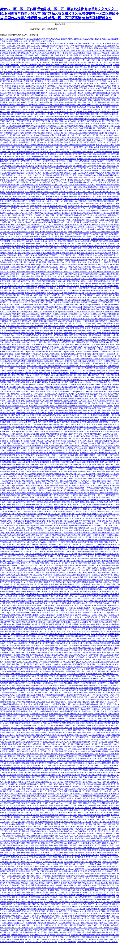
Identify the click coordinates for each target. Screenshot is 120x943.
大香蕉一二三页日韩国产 (54, 72)
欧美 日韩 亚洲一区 (69, 253)
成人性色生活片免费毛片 (98, 156)
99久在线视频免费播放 (50, 474)
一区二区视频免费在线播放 (97, 344)
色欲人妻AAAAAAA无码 (105, 145)
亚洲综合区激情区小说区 (29, 236)
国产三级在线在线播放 (90, 876)
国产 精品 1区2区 (74, 208)
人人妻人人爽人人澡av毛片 (22, 213)
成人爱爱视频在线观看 (111, 312)
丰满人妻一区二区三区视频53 (107, 107)
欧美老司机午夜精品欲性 (20, 53)
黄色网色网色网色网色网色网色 (11, 921)
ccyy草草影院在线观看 (15, 457)
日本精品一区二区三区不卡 (62, 163)
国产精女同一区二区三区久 (36, 697)
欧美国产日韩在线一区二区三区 (11, 253)
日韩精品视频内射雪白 (60, 819)
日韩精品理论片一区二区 (39, 744)
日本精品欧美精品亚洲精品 (54, 518)
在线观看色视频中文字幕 (85, 645)
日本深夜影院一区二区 (34, 128)
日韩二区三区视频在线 (81, 443)
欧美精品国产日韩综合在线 (33, 523)
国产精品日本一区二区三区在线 (87, 660)
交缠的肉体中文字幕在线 (32, 495)
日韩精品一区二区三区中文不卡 (45, 276)
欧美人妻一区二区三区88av (67, 789)
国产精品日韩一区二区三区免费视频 (19, 295)
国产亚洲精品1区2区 (7, 711)
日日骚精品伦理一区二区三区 (83, 272)
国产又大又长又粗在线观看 (14, 521)
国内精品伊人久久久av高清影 (18, 511)
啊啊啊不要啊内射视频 (55, 488)
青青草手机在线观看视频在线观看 (64, 871)
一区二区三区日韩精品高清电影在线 (84, 187)
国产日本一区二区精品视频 (109, 911)
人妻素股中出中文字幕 (88, 629)
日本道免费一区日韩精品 (23, 827)
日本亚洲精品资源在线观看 (51, 876)
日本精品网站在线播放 (53, 76)
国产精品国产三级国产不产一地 (76, 598)
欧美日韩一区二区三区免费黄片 (89, 537)
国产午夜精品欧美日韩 (29, 194)
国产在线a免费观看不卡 (60, 711)
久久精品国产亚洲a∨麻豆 (35, 199)
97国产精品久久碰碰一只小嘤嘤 (58, 779)
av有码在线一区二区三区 (100, 631)
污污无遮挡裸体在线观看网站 (105, 44)
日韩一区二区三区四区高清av (95, 293)
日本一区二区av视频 (91, 147)
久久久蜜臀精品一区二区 (29, 185)
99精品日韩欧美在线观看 (9, 109)
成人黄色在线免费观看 (94, 516)
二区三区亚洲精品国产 (17, 601)
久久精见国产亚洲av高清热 (94, 469)
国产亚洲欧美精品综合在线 (27, 272)
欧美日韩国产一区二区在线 (29, 869)
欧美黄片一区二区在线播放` (50, 603)
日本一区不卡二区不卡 (64, 65)
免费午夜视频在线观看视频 (16, 330)
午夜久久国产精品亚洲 (43, 140)
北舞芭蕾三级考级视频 (44, 556)
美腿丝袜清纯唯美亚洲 (103, 218)
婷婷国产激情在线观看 (17, 768)
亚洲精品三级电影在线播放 (17, 681)
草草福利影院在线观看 (103, 866)
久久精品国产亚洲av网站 (51, 138)
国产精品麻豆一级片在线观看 (95, 810)
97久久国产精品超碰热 (82, 885)
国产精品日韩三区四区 (78, 711)
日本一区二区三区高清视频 (40, 624)
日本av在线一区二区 (85, 497)
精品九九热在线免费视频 (49, 573)
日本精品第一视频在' (92, 523)
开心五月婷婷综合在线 (25, 140)
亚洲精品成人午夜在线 (58, 206)
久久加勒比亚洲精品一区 (44, 852)
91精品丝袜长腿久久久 (58, 81)
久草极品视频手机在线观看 (46, 756)
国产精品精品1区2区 (85, 902)
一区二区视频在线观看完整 (58, 921)
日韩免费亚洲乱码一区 (91, 620)
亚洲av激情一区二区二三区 (103, 801)
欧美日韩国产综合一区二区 (76, 48)
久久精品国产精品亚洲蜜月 (38, 681)
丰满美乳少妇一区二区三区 (105, 192)
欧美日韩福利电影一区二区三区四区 (100, 121)
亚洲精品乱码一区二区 (86, 218)
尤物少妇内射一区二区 (60, 290)
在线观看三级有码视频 (41, 563)
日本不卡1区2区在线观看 (40, 84)
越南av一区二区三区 (30, 918)
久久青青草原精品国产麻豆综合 (14, 128)
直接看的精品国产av (49, 808)
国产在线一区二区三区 (94, 243)
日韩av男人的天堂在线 (54, 570)
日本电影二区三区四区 (102, 723)
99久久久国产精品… (87, 286)
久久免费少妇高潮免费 (49, 192)
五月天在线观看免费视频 (83, 756)
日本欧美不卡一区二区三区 (75, 389)
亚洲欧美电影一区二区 (65, 899)
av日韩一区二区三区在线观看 (62, 925)
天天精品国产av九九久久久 (14, 175)
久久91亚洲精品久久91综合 (88, 584)
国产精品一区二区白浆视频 (74, 147)
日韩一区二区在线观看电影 (102, 171)
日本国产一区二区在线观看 (22, 283)
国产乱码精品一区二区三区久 (95, 81)
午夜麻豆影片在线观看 (79, 384)
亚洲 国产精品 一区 (95, 67)
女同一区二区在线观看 (70, 55)
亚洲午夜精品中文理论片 (105, 424)
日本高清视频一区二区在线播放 (82, 248)
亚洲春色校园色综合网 (81, 189)
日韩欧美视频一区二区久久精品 (12, 422)
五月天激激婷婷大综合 (107, 787)
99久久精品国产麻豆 (56, 175)
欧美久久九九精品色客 (72, 535)
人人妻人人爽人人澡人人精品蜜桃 (31, 88)
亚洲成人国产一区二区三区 (97, 829)
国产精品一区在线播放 (89, 587)
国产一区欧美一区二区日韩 (64, 171)
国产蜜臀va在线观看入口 (49, 86)
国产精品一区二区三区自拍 (97, 617)
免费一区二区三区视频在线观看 (36, 921)
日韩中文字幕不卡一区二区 (40, 81)
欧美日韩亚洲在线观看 (29, 443)
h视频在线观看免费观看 (73, 429)
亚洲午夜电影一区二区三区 (99, 655)
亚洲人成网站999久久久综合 (59, 156)
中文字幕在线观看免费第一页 (20, 613)
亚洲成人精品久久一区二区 (69, 474)
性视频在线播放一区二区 (15, 518)
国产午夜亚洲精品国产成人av (52, 307)
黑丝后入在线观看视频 (42, 189)
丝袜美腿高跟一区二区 (50, 133)
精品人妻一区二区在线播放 (83, 923)
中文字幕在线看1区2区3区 (102, 681)
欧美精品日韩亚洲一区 (27, 537)
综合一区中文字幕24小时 (104, 436)
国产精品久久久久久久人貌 (100, 500)
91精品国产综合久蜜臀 (109, 225)
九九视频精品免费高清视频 (27, 643)
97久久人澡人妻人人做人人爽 (68, 316)
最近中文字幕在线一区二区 (103, 210)
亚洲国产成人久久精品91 (54, 429)
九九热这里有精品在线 (37, 436)
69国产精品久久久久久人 (20, 415)
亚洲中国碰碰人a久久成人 (68, 309)
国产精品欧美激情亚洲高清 (93, 725)
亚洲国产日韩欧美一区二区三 (13, 737)
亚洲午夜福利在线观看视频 (65, 410)
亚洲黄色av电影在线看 (33, 307)
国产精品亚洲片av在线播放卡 (102, 648)
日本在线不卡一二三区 (31, 469)
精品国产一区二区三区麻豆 (100, 380)
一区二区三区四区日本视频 (92, 429)
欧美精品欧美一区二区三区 (24, 370)
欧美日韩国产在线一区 (41, 909)
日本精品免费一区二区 (17, 199)
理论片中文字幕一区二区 (66, 114)
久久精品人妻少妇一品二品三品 (73, 467)
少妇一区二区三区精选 (34, 902)
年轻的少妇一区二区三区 (48, 236)
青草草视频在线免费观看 (11, 149)
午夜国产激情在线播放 (20, 258)
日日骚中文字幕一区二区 (89, 622)
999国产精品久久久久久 (41, 685)
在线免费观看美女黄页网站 (95, 932)
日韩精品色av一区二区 (96, 526)
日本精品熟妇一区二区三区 (26, 46)
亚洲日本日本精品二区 (107, 812)
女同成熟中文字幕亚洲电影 (67, 878)
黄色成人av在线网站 (53, 855)
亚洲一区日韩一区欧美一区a (14, 528)
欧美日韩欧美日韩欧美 (21, 587)
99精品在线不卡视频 (47, 109)
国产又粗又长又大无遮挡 (56, 182)
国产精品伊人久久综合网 (106, 502)
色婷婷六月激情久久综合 (41, 105)
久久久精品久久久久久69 (107, 340)
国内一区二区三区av (89, 446)
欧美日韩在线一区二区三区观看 (27, 392)
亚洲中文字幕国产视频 (49, 836)
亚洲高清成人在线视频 (41, 283)
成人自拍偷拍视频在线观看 (17, 467)
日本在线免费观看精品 (24, 638)
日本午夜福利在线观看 (20, 464)
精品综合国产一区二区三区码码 (19, 716)
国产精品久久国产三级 (49, 723)
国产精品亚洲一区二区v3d (26, 448)
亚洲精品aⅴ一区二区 (89, 615)
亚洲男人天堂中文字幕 (15, 260)
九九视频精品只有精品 (46, 194)
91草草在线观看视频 (106, 850)
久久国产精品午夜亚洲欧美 (49, 196)
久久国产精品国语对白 (96, 307)
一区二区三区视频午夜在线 (102, 483)
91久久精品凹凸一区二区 (83, 413)
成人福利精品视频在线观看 (92, 175)
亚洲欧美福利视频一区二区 (60, 935)
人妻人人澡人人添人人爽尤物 (87, 262)
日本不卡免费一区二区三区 (17, 596)
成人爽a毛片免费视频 (74, 182)
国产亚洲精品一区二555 (24, 925)
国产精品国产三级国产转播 (92, 312)
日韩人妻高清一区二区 (19, 406)
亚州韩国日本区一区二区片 (77, 735)
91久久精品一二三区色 (86, 401)
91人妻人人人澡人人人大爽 (36, 208)
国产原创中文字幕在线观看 (59, 681)
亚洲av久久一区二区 (34, 312)
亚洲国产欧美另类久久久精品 (16, 678)
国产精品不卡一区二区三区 (12, 95)
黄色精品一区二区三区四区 (102, 822)
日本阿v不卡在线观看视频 (104, 645)
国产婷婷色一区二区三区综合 (49, 342)
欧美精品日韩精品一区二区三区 (19, 84)
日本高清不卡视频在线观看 (79, 803)
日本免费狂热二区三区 (24, 290)
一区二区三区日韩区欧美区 (70, 250)
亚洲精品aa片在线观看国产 (10, 420)
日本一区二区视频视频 (34, 326)
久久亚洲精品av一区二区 (56, 267)
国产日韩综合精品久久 (82, 483)
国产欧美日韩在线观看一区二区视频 (29, 147)
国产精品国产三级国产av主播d (82, 627)
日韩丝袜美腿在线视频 (88, 246)
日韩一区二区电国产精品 (29, 55)
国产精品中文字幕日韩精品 (10, 269)
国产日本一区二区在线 (50, 497)
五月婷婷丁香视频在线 (74, 667)
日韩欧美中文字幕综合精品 (43, 500)
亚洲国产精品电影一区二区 (65, 848)
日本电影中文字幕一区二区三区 (96, 921)
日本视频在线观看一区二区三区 (11, 76)
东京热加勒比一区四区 (102, 403)
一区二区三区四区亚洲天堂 (75, 518)
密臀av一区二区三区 (59, 455)
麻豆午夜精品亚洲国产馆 (68, 662)
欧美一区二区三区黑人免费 (83, 288)
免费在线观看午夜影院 (52, 128)
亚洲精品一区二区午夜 (24, 234)
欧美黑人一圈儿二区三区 (104, 650)
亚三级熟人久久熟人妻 (50, 375)
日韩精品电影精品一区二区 (60, 655)
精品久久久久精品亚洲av (76, 243)
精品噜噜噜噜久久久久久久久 (23, 704)
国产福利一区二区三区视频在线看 (98, 610)
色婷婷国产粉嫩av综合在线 (15, 79)
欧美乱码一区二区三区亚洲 (73, 580)
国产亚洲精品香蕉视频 (8, 314)
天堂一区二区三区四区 (15, 375)
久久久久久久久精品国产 (42, 234)
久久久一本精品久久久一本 (12, 476)
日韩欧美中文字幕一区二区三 (34, 72)
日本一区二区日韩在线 (95, 359)
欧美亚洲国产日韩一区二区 (86, 114)
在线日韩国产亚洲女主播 (56, 366)
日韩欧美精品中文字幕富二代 (72, 676)
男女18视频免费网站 (68, 431)
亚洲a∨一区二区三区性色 (94, 467)
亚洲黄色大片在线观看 (90, 95)
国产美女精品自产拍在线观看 (82, 152)
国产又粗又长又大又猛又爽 (65, 660)
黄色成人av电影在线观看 (9, 44)
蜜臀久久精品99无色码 (44, 401)
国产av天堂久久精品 (105, 434)
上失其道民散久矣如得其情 (65, 895)
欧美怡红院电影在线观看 (61, 173)
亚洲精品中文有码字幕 (98, 394)
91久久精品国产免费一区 (89, 495)
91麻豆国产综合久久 (33, 138)
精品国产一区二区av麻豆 (108, 669)
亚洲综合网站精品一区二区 (29, 789)
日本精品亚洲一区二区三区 (17, 107)
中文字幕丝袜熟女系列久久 (66, 700)
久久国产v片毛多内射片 (15, 262)
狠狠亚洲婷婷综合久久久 (63, 439)
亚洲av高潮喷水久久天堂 (40, 801)
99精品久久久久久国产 (27, 690)
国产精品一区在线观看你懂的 (108, 587)
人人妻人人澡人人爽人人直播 (40, 163)
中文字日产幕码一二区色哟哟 (17, 305)
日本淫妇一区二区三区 (86, 227)
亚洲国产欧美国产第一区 (30, 514)
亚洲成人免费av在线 (91, 669)
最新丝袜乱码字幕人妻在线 (45, 885)
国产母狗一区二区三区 (88, 453)
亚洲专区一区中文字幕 (73, 175)
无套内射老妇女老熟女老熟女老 (101, 439)
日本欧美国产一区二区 (109, 709)
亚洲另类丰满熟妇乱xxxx (109, 420)
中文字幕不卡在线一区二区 (61, 384)
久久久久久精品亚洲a (82, 462)
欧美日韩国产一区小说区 (68, 269)
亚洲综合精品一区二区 (109, 620)
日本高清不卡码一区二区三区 (65, 392)
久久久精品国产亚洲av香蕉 (38, 817)
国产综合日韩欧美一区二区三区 (48, 812)
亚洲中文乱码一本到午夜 (51, 784)
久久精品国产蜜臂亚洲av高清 (62, 105)
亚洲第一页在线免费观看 (57, 608)
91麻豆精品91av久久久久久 (79, 481)
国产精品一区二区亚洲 (8, 479)
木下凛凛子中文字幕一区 (44, 824)
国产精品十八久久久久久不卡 (87, 895)
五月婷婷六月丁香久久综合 (55, 88)
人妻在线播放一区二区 (34, 516)
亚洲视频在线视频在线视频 (89, 309)
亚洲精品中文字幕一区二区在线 (24, 337)
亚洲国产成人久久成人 (60, 509)
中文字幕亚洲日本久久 (14, 102)
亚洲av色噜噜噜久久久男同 (64, 394)
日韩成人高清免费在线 (30, 196)
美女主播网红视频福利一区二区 (53, 721)
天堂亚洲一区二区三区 (14, 225)
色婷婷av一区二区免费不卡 (85, 236)
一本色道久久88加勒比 (60, 664)
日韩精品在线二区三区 (77, 716)
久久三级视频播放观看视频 (48, 671)
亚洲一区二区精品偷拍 (81, 109)
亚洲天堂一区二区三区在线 (48, 210)
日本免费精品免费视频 (63, 443)
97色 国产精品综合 (54, 95)
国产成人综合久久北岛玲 (80, 382)
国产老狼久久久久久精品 (99, 594)
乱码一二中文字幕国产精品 (10, 662)
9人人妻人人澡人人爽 (76, 370)
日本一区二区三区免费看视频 (23, 377)
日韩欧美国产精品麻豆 (75, 930)
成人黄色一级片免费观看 (51, 850)
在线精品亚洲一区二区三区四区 (74, 770)
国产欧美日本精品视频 (44, 370)
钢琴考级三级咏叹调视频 (94, 488)
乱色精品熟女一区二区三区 (27, 645)
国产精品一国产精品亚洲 (34, 737)
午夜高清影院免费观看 (108, 149)
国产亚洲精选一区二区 (22, 173)
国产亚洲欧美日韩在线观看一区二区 (43, 396)
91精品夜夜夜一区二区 (69, 342)
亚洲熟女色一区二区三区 (17, 838)
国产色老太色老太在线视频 (57, 408)
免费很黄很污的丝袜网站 (66, 44)
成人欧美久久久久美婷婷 (70, 100)
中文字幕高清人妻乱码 (108, 55)
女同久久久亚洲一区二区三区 (101, 65)
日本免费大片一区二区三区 (47, 93)
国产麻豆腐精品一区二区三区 (45, 131)
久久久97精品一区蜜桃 (101, 255)
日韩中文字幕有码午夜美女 (69, 246)
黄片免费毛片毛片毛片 (10, 603)
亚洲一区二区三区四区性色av (96, 366)
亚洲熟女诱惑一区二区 (89, 535)
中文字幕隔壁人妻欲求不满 (57, 208)
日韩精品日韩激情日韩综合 (88, 330)
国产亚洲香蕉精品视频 (88, 422)
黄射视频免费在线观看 (15, 942)
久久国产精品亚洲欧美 (34, 768)
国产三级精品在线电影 (108, 276)
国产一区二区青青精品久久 (29, 279)
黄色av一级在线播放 (70, 747)
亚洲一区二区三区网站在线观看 (91, 93)
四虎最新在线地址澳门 (94, 674)
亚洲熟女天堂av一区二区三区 (78, 232)
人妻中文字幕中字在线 (52, 636)
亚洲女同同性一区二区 (102, 392)
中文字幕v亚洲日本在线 (96, 551)
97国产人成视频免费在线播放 (32, 361)
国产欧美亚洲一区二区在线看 (85, 824)
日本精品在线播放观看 (69, 138)
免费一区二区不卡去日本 (70, 718)
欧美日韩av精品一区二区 (23, 58)
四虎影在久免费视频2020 (101, 558)
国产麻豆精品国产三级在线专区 (85, 925)
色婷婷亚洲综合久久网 (84, 410)
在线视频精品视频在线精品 (103, 897)
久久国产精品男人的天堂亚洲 (76, 88)
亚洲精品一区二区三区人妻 (60, 897)
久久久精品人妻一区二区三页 (65, 281)
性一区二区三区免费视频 (67, 942)
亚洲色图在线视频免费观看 (24, 558)
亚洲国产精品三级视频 (82, 171)
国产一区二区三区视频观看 (27, 314)
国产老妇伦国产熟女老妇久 (68, 688)
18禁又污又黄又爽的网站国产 (108, 300)
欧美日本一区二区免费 (98, 749)
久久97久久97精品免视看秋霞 (98, 88)
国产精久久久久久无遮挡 (54, 119)
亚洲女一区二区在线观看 (54, 121)
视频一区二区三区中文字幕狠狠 (81, 681)
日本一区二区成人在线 (46, 660)
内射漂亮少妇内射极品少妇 (34, 422)
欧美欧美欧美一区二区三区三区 (33, 121)
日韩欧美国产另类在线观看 (93, 356)
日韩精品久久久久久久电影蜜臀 (64, 424)
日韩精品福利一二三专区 (98, 384)
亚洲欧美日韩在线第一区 (89, 361)
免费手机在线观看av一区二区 (61, 60)
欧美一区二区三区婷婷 (20, 171)
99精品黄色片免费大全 (75, 126)
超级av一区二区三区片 (86, 185)
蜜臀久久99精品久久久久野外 (105, 685)
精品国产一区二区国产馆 (26, 888)
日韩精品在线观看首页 (106, 279)
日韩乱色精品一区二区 (49, 476)
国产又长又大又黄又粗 (84, 827)
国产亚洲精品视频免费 (28, 210)
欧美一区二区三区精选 (8, 201)
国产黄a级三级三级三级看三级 (82, 213)
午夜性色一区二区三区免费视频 (51, 142)
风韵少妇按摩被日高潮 (43, 166)
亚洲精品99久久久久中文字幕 (88, 420)
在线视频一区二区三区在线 (53, 747)
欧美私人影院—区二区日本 (100, 295)
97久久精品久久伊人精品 (37, 182)
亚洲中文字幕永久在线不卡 (88, 116)
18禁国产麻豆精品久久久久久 (23, 333)
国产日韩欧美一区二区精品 (103, 406)
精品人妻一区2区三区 (44, 67)
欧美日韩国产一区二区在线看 (73, 932)
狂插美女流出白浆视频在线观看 (72, 881)
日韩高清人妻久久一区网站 (31, 300)
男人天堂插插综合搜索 (33, 474)
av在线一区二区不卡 (18, 241)
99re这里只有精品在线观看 (97, 605)
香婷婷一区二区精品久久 (16, 636)
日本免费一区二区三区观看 (24, 486)
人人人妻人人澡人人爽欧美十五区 (99, 168)
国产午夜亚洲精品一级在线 (40, 655)
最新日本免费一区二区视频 (35, 709)
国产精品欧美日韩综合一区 (43, 526)
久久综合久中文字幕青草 (80, 295)
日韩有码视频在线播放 (61, 67)
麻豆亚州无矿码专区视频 (75, 523)
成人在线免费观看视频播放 (95, 549)
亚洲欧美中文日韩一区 (84, 91)
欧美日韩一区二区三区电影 (50, 100)
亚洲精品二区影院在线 (46, 641)
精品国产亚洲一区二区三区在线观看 (62, 91)
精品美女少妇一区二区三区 (109, 342)
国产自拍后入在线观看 (52, 566)
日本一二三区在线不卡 (104, 692)
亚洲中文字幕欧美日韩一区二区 (34, 267)
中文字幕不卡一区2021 (17, 208)
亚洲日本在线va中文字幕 (45, 363)
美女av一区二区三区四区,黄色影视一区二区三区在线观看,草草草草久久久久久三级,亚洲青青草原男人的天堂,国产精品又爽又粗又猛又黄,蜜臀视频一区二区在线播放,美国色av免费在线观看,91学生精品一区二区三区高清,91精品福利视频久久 (59, 13)
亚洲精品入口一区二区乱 (82, 349)
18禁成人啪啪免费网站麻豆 (72, 314)
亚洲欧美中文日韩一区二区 (64, 824)
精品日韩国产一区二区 (14, 808)
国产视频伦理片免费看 (25, 232)
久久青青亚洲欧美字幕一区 (81, 457)
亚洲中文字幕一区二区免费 (22, 692)
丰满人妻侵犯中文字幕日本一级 (81, 509)
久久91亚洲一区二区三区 (42, 427)
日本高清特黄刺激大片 (33, 180)
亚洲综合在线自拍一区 (69, 584)
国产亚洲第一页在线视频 (96, 664)
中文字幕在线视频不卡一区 (91, 514)
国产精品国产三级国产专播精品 (14, 138)
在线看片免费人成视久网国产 (26, 660)
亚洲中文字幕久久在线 (100, 349)
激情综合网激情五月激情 (98, 624)
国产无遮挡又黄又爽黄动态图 (88, 871)
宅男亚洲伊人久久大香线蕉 (44, 239)
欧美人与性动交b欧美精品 (23, 439)
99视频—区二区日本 (84, 375)
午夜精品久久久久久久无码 (74, 610)
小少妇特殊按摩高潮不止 (61, 657)
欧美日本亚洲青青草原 (60, 46)
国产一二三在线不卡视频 (71, 123)
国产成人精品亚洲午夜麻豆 (29, 86)
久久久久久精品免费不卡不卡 (61, 801)
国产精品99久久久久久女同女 (69, 476)
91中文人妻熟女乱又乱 (111, 243)
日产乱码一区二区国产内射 (29, 450)
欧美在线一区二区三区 (89, 208)
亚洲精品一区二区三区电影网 (49, 622)
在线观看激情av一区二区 (64, 702)
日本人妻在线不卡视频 (100, 841)
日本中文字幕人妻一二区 (11, 540)
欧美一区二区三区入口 (106, 638)
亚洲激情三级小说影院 (24, 248)
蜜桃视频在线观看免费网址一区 (102, 415)
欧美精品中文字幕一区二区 (69, 161)
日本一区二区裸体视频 (28, 65)
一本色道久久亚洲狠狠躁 (34, 518)
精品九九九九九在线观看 (97, 72)
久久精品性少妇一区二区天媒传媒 (37, 74)
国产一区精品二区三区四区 (94, 601)
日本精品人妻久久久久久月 (56, 51)
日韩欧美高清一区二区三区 (62, 229)
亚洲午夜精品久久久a (58, 48)
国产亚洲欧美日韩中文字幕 (105, 401)
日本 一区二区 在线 (68, 149)
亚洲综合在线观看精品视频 (105, 869)
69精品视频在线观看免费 (21, 730)
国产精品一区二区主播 (54, 199)
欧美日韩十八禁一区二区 (81, 60)
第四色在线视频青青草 (14, 495)
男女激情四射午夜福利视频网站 (33, 126)
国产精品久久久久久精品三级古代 (12, 516)
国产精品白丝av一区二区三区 (61, 763)
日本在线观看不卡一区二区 (56, 126)
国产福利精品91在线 (24, 152)
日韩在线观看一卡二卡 (63, 914)
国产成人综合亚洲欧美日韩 (104, 732)
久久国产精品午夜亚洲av (65, 841)
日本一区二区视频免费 (22, 897)
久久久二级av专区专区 (12, 580)
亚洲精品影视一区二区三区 (89, 55)
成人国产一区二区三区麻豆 (98, 203)
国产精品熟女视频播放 (30, 535)
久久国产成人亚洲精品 (34, 446)
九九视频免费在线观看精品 (25, 761)
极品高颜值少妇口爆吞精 (13, 72)
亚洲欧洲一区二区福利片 (99, 305)
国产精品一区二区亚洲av (16, 429)
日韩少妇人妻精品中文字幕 (90, 476)
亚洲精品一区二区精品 (96, 493)
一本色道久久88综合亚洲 (88, 131)
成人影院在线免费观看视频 (12, 850)
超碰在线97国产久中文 (106, 533)
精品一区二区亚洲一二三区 (78, 323)
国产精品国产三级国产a (45, 888)
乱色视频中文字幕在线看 (48, 540)
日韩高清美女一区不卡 (110, 514)
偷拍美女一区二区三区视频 (102, 457)
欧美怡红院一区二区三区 (75, 366)
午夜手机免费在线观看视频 (102, 283)
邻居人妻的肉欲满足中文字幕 (92, 530)
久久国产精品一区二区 (31, 100)
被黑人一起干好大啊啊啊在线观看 (38, 79)
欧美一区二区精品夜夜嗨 (28, 629)
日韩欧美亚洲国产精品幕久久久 (15, 674)
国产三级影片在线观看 (24, 276)
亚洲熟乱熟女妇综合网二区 (81, 283)
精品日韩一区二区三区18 (84, 888)
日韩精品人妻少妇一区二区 (35, 798)
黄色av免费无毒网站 (42, 60)
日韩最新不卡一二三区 (104, 702)
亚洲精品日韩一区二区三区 (30, 723)
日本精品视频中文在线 (80, 556)
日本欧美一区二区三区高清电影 (87, 194)
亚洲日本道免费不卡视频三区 (35, 471)
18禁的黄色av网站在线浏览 (90, 276)
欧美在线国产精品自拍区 (53, 617)
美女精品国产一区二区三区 (53, 147)
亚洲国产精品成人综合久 (31, 688)
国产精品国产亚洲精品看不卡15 (87, 112)
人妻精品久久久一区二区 (73, 142)
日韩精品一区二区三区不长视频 (75, 307)
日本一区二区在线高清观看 (103, 410)
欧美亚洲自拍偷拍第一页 (25, 321)
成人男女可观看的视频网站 (48, 356)
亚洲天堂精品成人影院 (89, 86)
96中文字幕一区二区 (49, 554)
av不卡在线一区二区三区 (32, 620)
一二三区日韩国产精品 (41, 481)
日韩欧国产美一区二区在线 (43, 248)
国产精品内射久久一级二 (88, 316)
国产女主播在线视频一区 (25, 131)
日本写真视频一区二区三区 (91, 135)
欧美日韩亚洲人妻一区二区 (24, 547)
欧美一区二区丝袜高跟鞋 (106, 229)
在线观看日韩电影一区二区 (35, 615)
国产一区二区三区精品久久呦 (47, 274)
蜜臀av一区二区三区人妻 (110, 84)
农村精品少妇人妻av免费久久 (37, 241)
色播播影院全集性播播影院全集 (65, 218)
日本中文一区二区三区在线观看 (79, 368)
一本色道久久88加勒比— (61, 152)
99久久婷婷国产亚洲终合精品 (47, 337)
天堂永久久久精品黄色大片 (69, 453)
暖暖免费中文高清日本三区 (64, 866)
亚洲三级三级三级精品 (29, 662)
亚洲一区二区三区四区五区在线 (101, 46)
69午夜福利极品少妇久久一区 (39, 373)
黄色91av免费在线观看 (93, 881)
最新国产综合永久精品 (50, 180)
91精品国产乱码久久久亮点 (24, 453)
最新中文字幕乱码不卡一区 (31, 490)
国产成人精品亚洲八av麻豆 (52, 328)
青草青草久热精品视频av (60, 373)
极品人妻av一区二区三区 (59, 481)
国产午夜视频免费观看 (15, 627)
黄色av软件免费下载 (37, 51)
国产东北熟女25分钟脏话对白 (83, 763)
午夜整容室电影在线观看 (80, 258)
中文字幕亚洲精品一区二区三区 (91, 69)
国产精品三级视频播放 (76, 53)
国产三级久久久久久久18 (85, 192)
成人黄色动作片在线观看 (50, 250)
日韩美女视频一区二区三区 (33, 584)
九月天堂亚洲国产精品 (91, 225)
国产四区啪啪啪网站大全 (32, 784)
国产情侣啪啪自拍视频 (69, 542)
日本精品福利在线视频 (103, 333)
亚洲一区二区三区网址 (62, 248)
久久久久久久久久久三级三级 (67, 185)
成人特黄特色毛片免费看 (108, 262)
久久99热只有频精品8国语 (66, 690)
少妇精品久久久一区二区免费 (93, 182)
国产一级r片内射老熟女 (10, 55)
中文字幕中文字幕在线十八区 (15, 366)
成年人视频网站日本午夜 (59, 84)
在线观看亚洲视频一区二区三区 (11, 114)
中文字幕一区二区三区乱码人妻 (90, 427)
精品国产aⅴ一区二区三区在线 (26, 227)
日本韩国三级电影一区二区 (82, 406)
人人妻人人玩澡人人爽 (79, 173)
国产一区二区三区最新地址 (103, 58)
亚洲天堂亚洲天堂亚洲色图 (40, 763)
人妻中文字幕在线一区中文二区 (64, 511)
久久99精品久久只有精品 (49, 834)
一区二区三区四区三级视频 (29, 340)
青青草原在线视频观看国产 (40, 323)
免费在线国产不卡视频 (29, 354)
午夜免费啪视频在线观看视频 (82, 685)
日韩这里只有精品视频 (52, 467)
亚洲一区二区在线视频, (12, 196)
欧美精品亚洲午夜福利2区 (71, 876)
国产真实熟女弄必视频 (19, 373)
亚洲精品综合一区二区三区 (54, 361)
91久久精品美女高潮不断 (30, 149)
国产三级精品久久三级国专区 (96, 408)
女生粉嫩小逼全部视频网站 (22, 460)
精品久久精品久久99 (70, 570)
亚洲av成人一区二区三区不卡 (68, 93)
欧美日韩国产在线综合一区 (34, 76)
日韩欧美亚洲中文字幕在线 (98, 653)
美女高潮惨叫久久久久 (57, 352)
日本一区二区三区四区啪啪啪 (68, 131)
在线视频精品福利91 (16, 798)
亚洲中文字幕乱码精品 (52, 116)
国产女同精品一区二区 (19, 62)
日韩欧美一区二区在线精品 (100, 163)
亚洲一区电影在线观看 (45, 561)
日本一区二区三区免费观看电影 (52, 389)
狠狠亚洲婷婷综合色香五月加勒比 (49, 135)
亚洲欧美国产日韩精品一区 (93, 580)
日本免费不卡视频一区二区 (88, 128)
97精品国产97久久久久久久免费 (41, 297)
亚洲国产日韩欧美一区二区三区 (96, 836)
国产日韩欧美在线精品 (50, 490)
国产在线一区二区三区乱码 (33, 787)
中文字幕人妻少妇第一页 (99, 166)
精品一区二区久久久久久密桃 (69, 86)
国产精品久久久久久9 (72, 751)
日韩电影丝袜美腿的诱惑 (42, 290)
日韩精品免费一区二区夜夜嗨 (101, 481)
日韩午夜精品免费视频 (32, 476)
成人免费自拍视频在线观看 (73, 119)
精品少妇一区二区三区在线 (57, 471)
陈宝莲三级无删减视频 (74, 697)
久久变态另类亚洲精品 (101, 789)
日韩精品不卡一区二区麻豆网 (50, 55)
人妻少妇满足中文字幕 (27, 218)
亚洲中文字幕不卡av (59, 232)
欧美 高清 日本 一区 (106, 431)
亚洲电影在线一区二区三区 (107, 453)
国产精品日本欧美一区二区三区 (39, 335)
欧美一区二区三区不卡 (79, 563)
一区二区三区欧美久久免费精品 (41, 171)
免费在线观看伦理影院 (98, 443)
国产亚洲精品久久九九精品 (98, 791)
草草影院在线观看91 (68, 812)
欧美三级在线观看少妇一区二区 (67, 69)
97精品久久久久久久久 (96, 819)
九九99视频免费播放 (60, 370)
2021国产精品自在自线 (69, 128)
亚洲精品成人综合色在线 (21, 683)
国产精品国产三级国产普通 (87, 690)
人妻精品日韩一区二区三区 (24, 824)
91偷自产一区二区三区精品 (19, 384)
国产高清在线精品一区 (23, 493)
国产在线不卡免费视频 (62, 526)
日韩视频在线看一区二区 (85, 44)
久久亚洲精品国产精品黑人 (71, 446)
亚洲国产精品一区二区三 (92, 782)
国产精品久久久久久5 (23, 735)
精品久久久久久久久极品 (73, 725)
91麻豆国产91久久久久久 (84, 450)
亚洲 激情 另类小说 (86, 377)
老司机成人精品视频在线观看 (68, 276)
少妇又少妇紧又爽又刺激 (37, 62)
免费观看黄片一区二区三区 (14, 178)
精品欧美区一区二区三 (30, 874)
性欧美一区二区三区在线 (81, 239)
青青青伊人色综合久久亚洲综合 (83, 107)
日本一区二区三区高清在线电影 (98, 102)
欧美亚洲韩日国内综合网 (13, 834)
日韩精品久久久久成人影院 (33, 116)
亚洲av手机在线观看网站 (26, 556)
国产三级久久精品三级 (84, 210)
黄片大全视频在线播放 (65, 201)
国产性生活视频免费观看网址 (23, 507)
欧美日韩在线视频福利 (25, 892)
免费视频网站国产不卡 (51, 312)
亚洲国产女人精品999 (23, 504)
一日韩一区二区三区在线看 (19, 297)
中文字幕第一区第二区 (83, 255)
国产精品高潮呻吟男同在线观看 (38, 582)
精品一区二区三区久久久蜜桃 (34, 102)
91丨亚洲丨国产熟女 (76, 84)
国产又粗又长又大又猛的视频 (43, 650)
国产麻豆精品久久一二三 (30, 864)
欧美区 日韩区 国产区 (33, 192)
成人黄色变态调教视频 (86, 274)
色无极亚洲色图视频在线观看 (105, 460)
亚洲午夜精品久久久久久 (25, 711)
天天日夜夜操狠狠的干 (53, 422)
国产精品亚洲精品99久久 (34, 260)
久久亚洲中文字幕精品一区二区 (60, 441)
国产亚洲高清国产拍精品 (15, 192)
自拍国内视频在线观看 (24, 526)
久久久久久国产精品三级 (42, 152)
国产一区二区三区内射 (76, 547)
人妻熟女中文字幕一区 (93, 930)
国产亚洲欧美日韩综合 (31, 732)
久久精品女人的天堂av (37, 634)
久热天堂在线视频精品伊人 (107, 159)
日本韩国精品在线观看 (65, 756)
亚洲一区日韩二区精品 (15, 307)
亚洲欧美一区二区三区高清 (96, 79)
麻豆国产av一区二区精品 (9, 302)
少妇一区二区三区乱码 (77, 74)
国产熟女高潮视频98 (69, 265)
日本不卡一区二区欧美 (34, 601)
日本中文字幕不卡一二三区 (39, 48)
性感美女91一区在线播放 (35, 429)
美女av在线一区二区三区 (21, 387)
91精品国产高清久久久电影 (89, 138)
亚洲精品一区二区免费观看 (85, 321)
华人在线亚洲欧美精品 (11, 723)
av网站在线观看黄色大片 (101, 728)
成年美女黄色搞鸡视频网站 (50, 431)
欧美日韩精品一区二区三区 (62, 58)
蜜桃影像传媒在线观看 (76, 471)
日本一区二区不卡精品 (19, 335)
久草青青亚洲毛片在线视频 (68, 396)
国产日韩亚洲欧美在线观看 (46, 690)
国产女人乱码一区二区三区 (41, 173)
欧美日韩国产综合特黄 (19, 725)
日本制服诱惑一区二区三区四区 (21, 394)
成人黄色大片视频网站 (28, 420)
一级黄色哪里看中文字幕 (13, 772)
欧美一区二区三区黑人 (78, 67)
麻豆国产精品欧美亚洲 (62, 239)
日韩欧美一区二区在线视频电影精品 (99, 389)
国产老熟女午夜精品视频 (109, 112)
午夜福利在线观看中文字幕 (98, 613)
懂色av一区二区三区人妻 (42, 229)
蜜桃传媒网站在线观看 (107, 876)
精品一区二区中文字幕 (110, 67)
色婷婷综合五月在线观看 (107, 700)
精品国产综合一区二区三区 (61, 295)
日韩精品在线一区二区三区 (92, 566)
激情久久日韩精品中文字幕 (28, 222)
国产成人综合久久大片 (47, 185)
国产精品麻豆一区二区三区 (54, 754)
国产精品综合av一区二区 (69, 340)
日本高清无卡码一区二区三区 (104, 140)
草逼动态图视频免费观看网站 (98, 48)
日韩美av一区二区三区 (8, 69)
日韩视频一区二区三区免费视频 (65, 297)
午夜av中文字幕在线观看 (9, 86)
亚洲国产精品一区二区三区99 (91, 199)
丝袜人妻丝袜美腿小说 (106, 895)
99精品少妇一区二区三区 (13, 497)
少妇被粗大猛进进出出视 (15, 328)
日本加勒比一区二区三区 (44, 112)
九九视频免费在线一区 (33, 328)
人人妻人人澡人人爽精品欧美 (49, 354)
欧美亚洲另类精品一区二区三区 (95, 857)
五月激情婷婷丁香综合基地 (50, 676)
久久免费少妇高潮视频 (81, 439)
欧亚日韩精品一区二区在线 (79, 796)
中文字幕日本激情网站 (60, 335)
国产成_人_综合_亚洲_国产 (109, 754)
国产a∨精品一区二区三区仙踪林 (93, 51)
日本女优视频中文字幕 (74, 225)
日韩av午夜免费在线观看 (13, 523)
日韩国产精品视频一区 (67, 375)
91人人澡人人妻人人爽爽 (86, 424)
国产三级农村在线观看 (25, 69)
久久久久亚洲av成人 (84, 789)
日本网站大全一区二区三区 (43, 213)
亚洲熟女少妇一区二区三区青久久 (92, 575)
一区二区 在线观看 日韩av (37, 107)
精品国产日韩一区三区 (34, 754)
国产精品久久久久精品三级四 (100, 206)
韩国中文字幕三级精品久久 (50, 279)
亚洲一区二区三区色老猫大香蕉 (101, 845)
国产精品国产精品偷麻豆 (40, 220)
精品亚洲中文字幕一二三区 (35, 594)
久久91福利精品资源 (43, 46)
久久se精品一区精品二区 (26, 914)
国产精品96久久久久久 (107, 128)
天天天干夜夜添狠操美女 (54, 178)
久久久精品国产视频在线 (34, 178)
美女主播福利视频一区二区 (54, 737)
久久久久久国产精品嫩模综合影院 (81, 436)
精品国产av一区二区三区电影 (104, 213)
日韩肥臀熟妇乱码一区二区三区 (49, 314)
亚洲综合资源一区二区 (17, 488)
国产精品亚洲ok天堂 (59, 547)
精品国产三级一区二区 (54, 782)
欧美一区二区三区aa (61, 683)
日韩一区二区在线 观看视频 (38, 674)
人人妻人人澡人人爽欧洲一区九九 (52, 225)
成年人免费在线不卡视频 (43, 439)
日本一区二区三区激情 (44, 417)
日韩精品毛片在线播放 (98, 232)
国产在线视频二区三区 (69, 354)
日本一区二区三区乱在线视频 (75, 359)
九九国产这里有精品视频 (106, 246)
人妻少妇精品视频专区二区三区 (58, 382)
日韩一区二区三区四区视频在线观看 (32, 855)
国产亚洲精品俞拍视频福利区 (97, 596)
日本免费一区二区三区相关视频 (17, 866)
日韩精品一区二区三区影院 (83, 58)
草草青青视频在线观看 (17, 530)
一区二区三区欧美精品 (96, 735)
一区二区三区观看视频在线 (62, 166)
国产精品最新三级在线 (27, 316)
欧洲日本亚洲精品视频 (53, 528)
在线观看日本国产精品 (33, 133)
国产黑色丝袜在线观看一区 (50, 340)
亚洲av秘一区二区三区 (71, 199)
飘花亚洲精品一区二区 (86, 269)
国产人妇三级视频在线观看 (57, 62)
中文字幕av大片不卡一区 (90, 123)
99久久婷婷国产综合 (82, 394)
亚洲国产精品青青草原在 (46, 65)
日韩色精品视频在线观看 (99, 843)
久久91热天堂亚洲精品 (85, 772)
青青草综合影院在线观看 (21, 801)
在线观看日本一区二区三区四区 (74, 168)
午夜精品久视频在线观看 (97, 323)
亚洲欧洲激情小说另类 (59, 928)
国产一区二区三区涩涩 (57, 674)
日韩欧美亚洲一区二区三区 (86, 942)
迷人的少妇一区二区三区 (103, 827)
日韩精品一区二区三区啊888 (83, 460)
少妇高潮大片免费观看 (86, 554)
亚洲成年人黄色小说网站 (86, 918)
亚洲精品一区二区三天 (62, 213)
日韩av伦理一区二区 (94, 62)
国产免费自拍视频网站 (96, 563)
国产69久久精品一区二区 (70, 850)
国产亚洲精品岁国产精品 (48, 918)
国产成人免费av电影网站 (102, 347)
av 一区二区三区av (97, 382)
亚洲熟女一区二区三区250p (19, 206)
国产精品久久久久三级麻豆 (28, 911)
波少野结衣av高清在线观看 (25, 401)
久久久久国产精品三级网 (9, 573)
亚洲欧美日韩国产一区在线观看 (22, 112)
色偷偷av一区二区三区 (76, 81)
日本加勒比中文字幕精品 (68, 337)
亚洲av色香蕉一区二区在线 (36, 751)
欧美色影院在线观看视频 (104, 248)
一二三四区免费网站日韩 (61, 187)
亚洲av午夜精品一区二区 (63, 507)
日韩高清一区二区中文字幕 (60, 283)
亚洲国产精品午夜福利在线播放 (34, 95)
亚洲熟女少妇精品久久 (108, 123)
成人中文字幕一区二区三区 (40, 384)
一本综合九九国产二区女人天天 (56, 203)
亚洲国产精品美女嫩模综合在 (50, 123)
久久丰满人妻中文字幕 (20, 791)
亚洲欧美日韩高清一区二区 (61, 685)
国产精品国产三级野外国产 (105, 220)
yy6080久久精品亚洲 (64, 154)
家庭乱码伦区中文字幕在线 (12, 116)
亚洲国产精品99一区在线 (89, 363)
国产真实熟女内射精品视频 (29, 109)
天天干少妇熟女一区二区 (37, 678)
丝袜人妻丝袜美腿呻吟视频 (76, 551)
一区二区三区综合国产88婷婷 (63, 399)
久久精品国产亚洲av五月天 (105, 236)
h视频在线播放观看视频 (107, 479)
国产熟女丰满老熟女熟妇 (103, 772)
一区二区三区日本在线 (49, 161)
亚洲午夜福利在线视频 (39, 156)
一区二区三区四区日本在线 (104, 888)
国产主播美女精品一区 (108, 297)
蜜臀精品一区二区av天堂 (9, 344)
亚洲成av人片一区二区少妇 (107, 511)
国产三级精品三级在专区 (30, 269)
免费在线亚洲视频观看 (66, 236)
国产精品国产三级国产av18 (50, 255)
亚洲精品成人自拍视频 (48, 772)
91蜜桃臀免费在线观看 (45, 923)
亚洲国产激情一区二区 (19, 352)
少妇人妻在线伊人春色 (31, 225)
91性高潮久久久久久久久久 (37, 366)
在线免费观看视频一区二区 (97, 328)
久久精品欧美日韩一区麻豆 (108, 417)
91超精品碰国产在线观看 (13, 591)
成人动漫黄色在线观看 (57, 744)
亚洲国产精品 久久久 (96, 173)
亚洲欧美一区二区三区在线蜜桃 (27, 434)
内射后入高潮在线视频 (45, 281)
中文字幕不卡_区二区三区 (23, 239)
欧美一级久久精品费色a (82, 105)
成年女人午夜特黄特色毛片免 (60, 406)
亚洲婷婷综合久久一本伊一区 (79, 415)
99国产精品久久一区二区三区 (69, 98)
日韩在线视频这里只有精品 (97, 290)
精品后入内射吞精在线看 (94, 547)
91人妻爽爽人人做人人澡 (73, 178)
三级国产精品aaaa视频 (72, 754)
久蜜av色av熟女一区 (14, 932)
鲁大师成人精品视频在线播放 (36, 608)
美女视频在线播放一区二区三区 (17, 714)
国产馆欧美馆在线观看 (21, 51)
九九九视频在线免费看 (54, 798)
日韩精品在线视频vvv (85, 392)
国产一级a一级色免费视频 (87, 265)
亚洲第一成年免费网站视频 (65, 194)
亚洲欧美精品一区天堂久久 (26, 413)
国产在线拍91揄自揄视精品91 (55, 551)
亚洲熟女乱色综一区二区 (15, 549)
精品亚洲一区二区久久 (106, 629)
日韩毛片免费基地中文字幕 (43, 288)
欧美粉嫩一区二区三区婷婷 (12, 100)
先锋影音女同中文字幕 (50, 495)
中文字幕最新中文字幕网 (88, 570)
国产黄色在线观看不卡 (66, 210)
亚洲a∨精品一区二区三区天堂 (21, 229)
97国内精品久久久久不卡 (49, 98)
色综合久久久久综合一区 (47, 201)
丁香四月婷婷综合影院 (108, 138)
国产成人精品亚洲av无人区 (94, 119)
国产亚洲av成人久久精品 (28, 542)
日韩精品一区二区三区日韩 (26, 653)
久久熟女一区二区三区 (91, 314)
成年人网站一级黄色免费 (25, 848)
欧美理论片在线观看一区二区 (69, 573)
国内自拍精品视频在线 (32, 114)
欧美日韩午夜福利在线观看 (83, 140)
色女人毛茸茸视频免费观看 (19, 81)
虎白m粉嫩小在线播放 (83, 808)
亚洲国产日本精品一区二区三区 (20, 410)
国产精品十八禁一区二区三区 (78, 206)
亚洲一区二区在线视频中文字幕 (36, 368)
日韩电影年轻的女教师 (15, 159)
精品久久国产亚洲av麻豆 (57, 243)
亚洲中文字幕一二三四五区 (85, 869)
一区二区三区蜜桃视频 (103, 399)
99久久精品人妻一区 (102, 321)
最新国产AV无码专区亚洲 (87, 636)
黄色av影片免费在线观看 (88, 396)
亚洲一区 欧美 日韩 (7, 493)
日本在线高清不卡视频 (64, 403)
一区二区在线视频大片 (30, 740)
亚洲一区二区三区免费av (84, 504)
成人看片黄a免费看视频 (16, 747)
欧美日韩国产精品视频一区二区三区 (72, 864)
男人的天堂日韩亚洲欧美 (42, 462)
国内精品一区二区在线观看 (70, 279)
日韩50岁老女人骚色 (11, 236)
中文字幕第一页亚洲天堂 (76, 674)
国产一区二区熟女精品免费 (31, 580)
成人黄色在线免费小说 (67, 159)
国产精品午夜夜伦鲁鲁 (107, 330)
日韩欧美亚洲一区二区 (53, 615)
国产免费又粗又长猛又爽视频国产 (23, 93)
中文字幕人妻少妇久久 (43, 558)
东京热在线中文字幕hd (106, 636)
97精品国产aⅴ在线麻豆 (52, 446)
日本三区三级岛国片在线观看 (23, 166)
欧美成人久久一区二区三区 (85, 399)
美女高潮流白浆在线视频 (88, 340)
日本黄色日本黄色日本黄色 (14, 74)
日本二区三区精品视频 (20, 763)
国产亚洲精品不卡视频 (15, 605)
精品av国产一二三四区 (63, 648)
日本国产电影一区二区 (33, 159)
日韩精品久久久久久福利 (75, 267)
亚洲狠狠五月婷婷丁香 (24, 631)
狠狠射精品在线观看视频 (47, 222)
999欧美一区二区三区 (93, 53)
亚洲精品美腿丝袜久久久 (49, 246)
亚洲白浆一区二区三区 (97, 798)
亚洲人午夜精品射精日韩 (100, 486)
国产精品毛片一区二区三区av (62, 189)
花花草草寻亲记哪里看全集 (40, 916)
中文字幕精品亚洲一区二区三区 (27, 142)
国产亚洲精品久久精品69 (40, 897)
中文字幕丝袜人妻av (83, 695)
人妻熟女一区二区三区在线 (107, 942)
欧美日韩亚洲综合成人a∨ (21, 105)
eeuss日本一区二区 (14, 610)
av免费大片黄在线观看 (68, 643)
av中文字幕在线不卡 (59, 749)
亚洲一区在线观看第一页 (53, 932)
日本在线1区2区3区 (73, 51)
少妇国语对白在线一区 (81, 166)
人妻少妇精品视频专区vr (95, 76)
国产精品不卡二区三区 (109, 476)
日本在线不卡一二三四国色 (27, 201)
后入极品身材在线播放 (89, 98)
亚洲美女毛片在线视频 (15, 474)
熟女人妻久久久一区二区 (15, 180)
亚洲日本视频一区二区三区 (90, 180)
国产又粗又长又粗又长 (110, 834)
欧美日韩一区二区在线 (105, 641)
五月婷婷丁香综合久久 (101, 413)
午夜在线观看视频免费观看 (64, 413)
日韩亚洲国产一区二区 (15, 168)
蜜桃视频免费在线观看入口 (42, 493)
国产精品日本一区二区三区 (100, 109)
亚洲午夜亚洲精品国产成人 (71, 95)
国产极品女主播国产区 (70, 422)
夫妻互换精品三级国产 (41, 295)
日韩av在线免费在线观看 (47, 154)
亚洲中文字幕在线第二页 (47, 483)
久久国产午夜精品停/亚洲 (39, 441)
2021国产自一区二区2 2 (29, 342)
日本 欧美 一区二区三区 (105, 161)
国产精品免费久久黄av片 (94, 260)
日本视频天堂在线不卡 (106, 396)
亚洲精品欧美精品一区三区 (19, 916)
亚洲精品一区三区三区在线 (62, 460)
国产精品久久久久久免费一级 (39, 796)
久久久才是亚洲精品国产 (68, 145)
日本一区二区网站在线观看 (48, 662)
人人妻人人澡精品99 (11, 65)
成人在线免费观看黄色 (71, 709)
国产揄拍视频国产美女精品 (12, 784)
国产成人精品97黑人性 (111, 199)
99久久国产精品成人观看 (107, 337)
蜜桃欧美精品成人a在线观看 (98, 768)
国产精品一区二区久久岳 (78, 203)
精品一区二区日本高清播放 (55, 102)
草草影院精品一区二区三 (59, 74)
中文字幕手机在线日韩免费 (88, 354)
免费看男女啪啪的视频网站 (38, 352)
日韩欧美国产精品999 (52, 881)
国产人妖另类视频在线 (54, 589)
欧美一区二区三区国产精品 (26, 274)
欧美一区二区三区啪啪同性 (14, 293)
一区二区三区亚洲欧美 (85, 540)
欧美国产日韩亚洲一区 (91, 142)
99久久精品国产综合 (57, 829)
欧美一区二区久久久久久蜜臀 (44, 410)
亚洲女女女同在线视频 (39, 613)
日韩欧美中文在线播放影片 (42, 399)
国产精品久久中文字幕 (107, 622)
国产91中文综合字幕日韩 (47, 286)
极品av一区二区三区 (21, 664)
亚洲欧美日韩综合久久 (27, 135)
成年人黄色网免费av (23, 455)
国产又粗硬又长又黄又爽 (42, 819)
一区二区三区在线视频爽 (99, 258)
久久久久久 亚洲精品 (15, 794)
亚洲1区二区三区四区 (65, 692)
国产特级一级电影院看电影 (43, 638)
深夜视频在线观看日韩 (86, 145)
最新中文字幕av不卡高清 (58, 53)
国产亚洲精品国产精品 (22, 187)
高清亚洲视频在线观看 (19, 48)
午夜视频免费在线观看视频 (91, 751)
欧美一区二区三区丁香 (84, 561)
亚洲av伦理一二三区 (51, 309)
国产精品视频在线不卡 (38, 258)
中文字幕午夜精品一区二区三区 (36, 175)
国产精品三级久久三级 (17, 859)
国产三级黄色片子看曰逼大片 (105, 540)
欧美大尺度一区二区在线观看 (105, 627)
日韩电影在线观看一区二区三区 (83, 220)
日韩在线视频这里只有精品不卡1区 (13, 754)
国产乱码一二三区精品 (74, 352)
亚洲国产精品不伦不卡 (110, 352)
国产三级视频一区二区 (39, 91)
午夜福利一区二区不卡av (82, 507)
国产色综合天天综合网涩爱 (88, 859)
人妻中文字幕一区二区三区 (101, 507)
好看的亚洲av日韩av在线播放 (52, 300)
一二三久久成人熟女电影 (85, 333)
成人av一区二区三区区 (67, 262)
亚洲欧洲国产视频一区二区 (53, 862)
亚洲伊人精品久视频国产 (59, 796)
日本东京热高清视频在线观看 (30, 250)
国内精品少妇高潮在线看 (100, 189)
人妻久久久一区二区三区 (49, 269)
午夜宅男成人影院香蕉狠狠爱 (64, 333)
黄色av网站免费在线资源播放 (49, 890)
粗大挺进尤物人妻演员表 (11, 145)
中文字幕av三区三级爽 (109, 267)
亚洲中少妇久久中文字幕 (33, 253)
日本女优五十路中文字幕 (83, 899)
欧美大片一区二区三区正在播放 (52, 577)
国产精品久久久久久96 (103, 253)
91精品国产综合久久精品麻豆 (69, 587)
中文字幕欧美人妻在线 (15, 471)
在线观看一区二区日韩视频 (90, 100)
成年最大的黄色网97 (38, 319)
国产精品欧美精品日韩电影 (61, 220)
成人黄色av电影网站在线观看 (88, 643)
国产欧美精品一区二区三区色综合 (54, 549)
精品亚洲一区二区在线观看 (87, 337)
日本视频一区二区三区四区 (28, 758)
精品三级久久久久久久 (91, 215)
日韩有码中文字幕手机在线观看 (11, 836)
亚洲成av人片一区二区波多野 (67, 377)
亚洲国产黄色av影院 (71, 361)
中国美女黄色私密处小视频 (35, 521)
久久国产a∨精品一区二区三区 (75, 121)
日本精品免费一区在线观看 (45, 215)
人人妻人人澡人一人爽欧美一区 (58, 319)
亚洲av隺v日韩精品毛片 (20, 436)
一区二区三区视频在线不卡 (76, 744)
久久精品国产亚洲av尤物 (103, 152)
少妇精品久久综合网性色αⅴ (26, 417)
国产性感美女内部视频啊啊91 (89, 688)
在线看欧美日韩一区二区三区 (44, 403)
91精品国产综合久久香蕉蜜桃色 (11, 246)
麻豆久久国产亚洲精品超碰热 (13, 881)
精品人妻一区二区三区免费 (100, 556)
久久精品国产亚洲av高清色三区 (90, 302)
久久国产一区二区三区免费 (10, 356)
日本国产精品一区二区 (19, 796)
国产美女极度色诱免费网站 (71, 566)
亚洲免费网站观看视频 (20, 382)
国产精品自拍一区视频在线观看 (80, 937)
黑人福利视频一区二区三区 (90, 709)
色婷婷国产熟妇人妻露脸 (64, 885)
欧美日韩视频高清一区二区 (69, 834)
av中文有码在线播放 (76, 921)
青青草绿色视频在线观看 (25, 380)
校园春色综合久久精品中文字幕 (82, 241)
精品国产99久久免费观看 (107, 86)
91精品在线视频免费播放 (23, 427)
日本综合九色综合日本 (20, 805)
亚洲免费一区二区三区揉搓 (46, 44)
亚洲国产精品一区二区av (90, 855)
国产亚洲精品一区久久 (34, 636)
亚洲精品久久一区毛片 (63, 272)
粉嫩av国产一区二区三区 (68, 133)
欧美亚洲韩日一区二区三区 (83, 403)
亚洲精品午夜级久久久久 (80, 486)
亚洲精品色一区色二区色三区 (105, 906)
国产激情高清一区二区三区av (70, 312)
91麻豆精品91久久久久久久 (62, 140)
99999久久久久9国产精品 (82, 728)
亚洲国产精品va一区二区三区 (29, 431)
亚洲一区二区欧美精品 (107, 361)
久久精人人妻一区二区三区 (60, 563)
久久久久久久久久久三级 (34, 566)
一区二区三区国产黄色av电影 (77, 591)
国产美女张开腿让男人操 (72, 615)
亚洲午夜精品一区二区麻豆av (85, 502)
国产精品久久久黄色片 (31, 676)
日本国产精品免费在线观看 (81, 558)
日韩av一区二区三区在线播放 (87, 812)
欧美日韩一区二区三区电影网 (45, 377)
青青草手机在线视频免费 (42, 424)
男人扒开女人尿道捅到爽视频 (54, 523)
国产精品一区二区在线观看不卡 (49, 302)
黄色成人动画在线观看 (104, 185)
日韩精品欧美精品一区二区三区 (70, 356)
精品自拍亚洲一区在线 (52, 584)
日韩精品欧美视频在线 (78, 290)
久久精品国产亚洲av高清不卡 (98, 939)
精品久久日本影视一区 (101, 154)
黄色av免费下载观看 (87, 890)
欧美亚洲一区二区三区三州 (50, 514)
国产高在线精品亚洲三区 (68, 758)
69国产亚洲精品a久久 (87, 747)
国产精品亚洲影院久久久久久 (101, 239)
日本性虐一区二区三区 (27, 44)
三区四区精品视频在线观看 (88, 133)
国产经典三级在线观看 (85, 253)
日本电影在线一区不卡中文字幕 (22, 822)
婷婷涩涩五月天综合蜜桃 (29, 841)
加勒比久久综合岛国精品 (101, 319)
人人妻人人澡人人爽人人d (39, 53)
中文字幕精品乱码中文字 (47, 227)
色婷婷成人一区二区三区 (65, 450)
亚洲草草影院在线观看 (103, 747)
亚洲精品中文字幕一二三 (44, 704)
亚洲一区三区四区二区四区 (81, 319)
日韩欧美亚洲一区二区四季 (27, 483)
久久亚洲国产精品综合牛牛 (108, 570)
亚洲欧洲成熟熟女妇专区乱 (50, 149)
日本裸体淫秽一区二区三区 (29, 123)
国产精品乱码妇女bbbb (10, 185)
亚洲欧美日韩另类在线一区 (67, 420)
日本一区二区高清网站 (100, 695)
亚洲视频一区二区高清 (76, 549)
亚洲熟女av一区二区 (12, 210)
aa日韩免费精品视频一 (60, 305)
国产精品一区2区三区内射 (67, 554)
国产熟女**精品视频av (108, 215)
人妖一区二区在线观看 (107, 584)
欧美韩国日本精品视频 (46, 272)
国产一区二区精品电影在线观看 (74, 76)
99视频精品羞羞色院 (70, 330)
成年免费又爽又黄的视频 (41, 735)
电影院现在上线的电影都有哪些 (65, 401)
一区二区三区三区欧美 (107, 187)
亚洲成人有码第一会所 (52, 718)
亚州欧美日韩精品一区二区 (46, 316)
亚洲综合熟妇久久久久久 (59, 742)
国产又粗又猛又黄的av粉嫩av (35, 293)
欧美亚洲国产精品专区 (77, 79)
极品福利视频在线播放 (97, 582)
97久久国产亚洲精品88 (30, 857)
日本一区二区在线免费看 (100, 105)
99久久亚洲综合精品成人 (26, 67)
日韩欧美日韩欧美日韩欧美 (94, 126)
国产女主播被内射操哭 (102, 542)
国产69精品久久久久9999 (78, 653)
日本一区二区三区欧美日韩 (29, 98)
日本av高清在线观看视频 (72, 300)
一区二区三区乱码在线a (48, 765)
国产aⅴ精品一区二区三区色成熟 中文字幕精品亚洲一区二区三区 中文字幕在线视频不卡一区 (53, 344)
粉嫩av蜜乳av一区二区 (81, 65)
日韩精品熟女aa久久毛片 (109, 660)
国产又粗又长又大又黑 (20, 163)
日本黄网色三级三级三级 (77, 62)
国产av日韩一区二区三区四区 (45, 479)
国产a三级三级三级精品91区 (92, 765)
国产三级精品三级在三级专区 (34, 533)
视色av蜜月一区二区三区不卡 (105, 269)
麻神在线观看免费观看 (24, 685)
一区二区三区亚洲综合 (89, 279)
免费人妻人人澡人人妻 (55, 293)
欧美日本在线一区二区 (50, 159)
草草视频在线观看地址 (10, 718)
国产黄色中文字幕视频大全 (50, 874)
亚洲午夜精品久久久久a (19, 634)
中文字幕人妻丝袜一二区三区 (30, 161)
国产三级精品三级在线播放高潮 (106, 241)
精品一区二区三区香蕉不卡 (36, 530)
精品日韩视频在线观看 (87, 161)
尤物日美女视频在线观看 (45, 537)
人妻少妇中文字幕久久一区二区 (71, 469)
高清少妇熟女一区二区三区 (71, 514)
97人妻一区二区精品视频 (30, 145)
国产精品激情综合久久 (98, 796)
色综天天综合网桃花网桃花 (80, 594)
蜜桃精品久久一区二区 (34, 309)
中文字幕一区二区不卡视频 (76, 102)
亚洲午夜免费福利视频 (68, 196)
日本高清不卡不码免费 (70, 302)
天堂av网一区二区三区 (33, 549)
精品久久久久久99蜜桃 (77, 596)
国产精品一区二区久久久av (48, 911)
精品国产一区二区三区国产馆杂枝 (51, 857)
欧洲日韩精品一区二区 (58, 916)
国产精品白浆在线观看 (100, 335)
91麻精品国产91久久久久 (92, 178)
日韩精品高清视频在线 (110, 862)
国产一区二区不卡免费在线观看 (87, 149)
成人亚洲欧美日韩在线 (43, 321)
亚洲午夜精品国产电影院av (67, 227)
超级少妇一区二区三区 (89, 533)
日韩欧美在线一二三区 (12, 121)
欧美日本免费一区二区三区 (80, 634)
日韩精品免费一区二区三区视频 (76, 72)
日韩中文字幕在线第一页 (63, 728)
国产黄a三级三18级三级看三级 (106, 274)
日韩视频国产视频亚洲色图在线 (59, 107)
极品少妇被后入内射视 (63, 109)
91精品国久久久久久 (64, 349)
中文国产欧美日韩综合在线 (95, 521)
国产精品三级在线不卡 (60, 464)
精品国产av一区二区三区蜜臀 (54, 326)
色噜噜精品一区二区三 (62, 380)
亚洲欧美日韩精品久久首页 (30, 603)
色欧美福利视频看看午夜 (26, 895)
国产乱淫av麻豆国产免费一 (41, 455)
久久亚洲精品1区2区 (58, 582)
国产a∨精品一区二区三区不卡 (49, 542)
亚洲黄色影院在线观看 (107, 133)
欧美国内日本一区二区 (20, 441)
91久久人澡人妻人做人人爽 (93, 676)
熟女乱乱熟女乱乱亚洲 (95, 464)
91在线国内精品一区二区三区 (64, 112)
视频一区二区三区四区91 (103, 450)
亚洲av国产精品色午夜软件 (41, 187)
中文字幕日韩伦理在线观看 (46, 695)
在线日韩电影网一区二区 (92, 352)
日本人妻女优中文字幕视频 (79, 46)
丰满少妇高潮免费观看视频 (44, 69)
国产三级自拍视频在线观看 (29, 815)
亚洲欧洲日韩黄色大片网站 (52, 330)
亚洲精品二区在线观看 (62, 704)
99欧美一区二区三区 (9, 431)
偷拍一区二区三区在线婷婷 (38, 359)
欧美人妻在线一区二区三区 (14, 119)
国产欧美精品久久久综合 (107, 740)
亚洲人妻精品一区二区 (107, 95)
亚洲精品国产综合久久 (101, 281)
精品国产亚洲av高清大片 (74, 678)
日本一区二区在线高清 (39, 716)
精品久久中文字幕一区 (49, 777)
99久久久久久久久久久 (82, 631)
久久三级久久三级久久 (101, 509)
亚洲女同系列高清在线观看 (35, 168)
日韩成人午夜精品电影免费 (21, 91)
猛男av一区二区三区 (92, 84)
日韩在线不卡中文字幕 (69, 116)
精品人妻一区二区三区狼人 (24, 215)
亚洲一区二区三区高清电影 (95, 471)
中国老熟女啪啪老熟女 (32, 577)
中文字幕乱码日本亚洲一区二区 (70, 620)
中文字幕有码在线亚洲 (41, 742)
